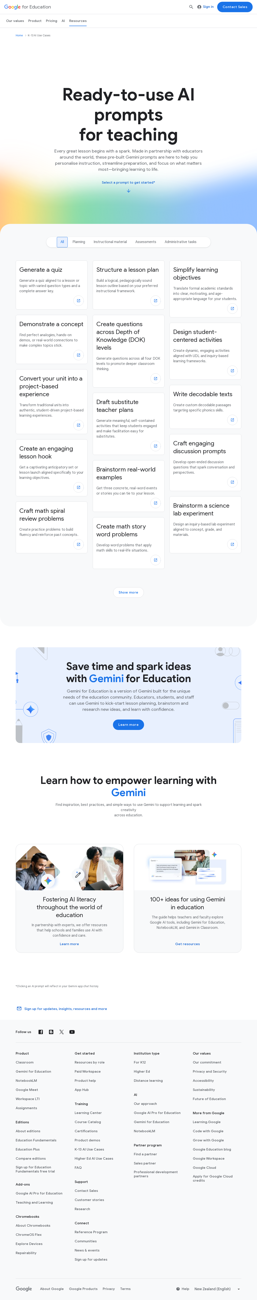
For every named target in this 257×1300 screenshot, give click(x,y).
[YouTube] (72, 1032)
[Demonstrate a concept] (51, 339)
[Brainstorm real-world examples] (128, 486)
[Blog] (51, 1032)
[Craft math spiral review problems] (51, 527)
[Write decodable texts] (205, 407)
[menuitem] (51, 21)
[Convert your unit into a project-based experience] (51, 401)
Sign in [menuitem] (205, 7)
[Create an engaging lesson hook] (51, 467)
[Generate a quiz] (51, 285)
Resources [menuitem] (78, 21)
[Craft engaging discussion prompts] (205, 462)
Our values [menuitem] (15, 21)
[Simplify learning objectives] (205, 289)
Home (19, 35)
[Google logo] (24, 1289)
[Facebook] (40, 1032)
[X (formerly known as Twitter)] (61, 1032)
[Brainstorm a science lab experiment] (205, 525)
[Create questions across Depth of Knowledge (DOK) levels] (128, 351)
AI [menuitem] (63, 21)
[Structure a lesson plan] (128, 285)
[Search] (191, 7)
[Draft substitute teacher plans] (128, 424)
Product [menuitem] (35, 21)
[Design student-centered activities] (205, 351)
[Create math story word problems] (128, 543)
